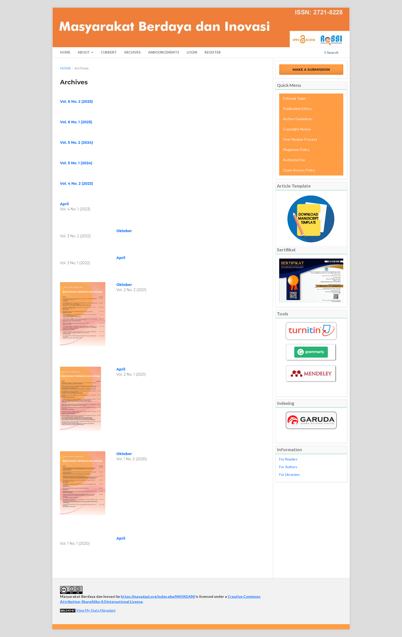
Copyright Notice (297, 129)
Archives (132, 52)
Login (192, 52)
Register (213, 52)
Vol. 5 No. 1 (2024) (76, 163)
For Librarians (289, 474)
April (64, 204)
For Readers (288, 459)
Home (65, 52)
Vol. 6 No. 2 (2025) (76, 101)
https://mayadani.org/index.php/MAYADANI (158, 596)
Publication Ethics (297, 108)
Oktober (124, 231)
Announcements (163, 52)
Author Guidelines (298, 119)
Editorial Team (294, 98)
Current (109, 52)
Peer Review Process (300, 139)
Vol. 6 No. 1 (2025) (76, 122)
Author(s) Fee (294, 160)
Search (331, 52)
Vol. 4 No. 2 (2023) (76, 183)
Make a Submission (311, 69)
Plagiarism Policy (296, 149)
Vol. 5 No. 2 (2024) (76, 142)
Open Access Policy (299, 170)
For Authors (288, 467)
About (84, 52)
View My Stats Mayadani (95, 610)
